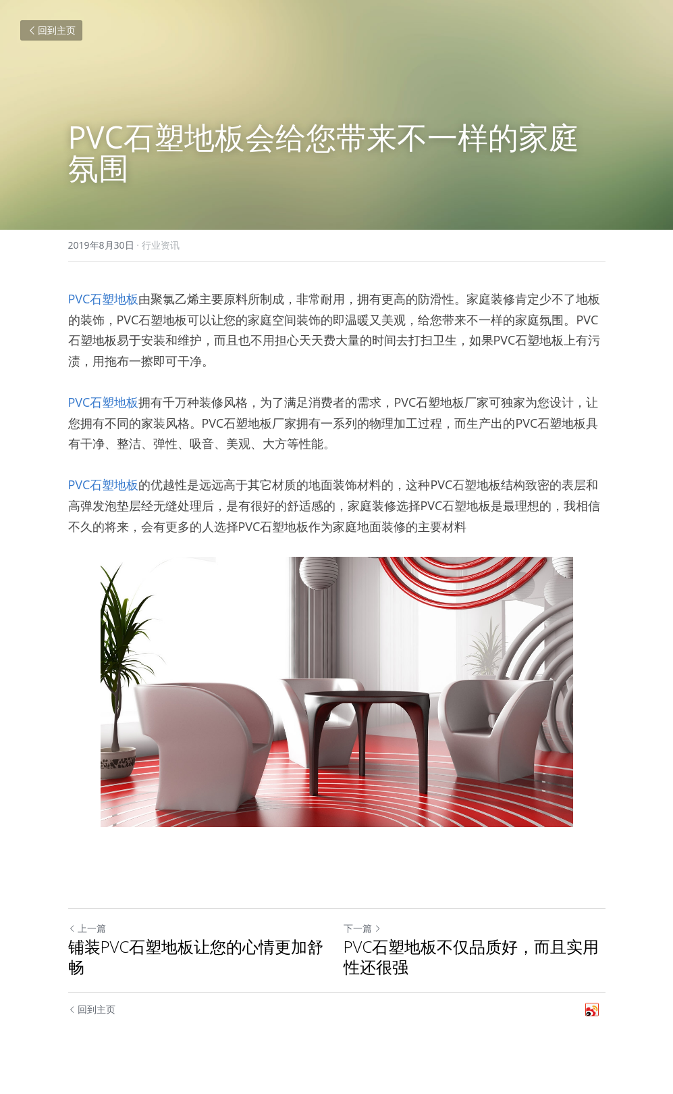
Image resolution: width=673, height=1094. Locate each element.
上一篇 (87, 928)
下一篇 (362, 928)
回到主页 (51, 30)
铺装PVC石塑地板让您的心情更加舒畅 (196, 957)
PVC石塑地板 (103, 299)
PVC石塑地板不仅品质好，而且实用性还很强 (471, 957)
